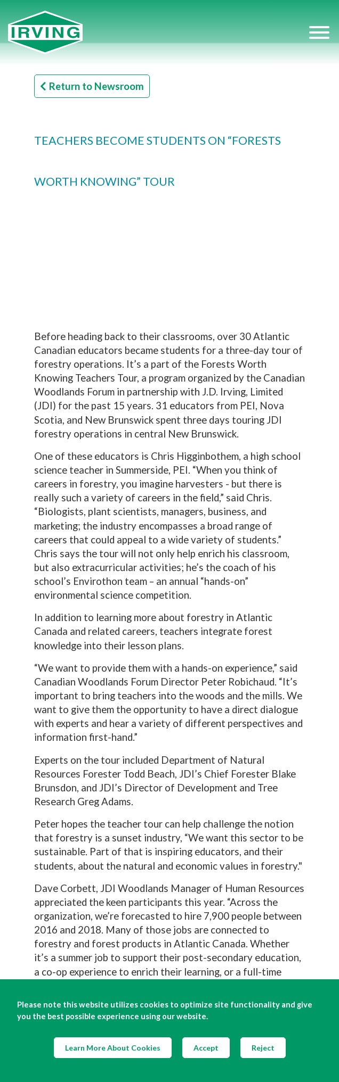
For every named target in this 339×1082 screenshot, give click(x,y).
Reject (263, 1047)
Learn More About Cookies (112, 1047)
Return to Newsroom (92, 86)
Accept (206, 1047)
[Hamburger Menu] (319, 32)
